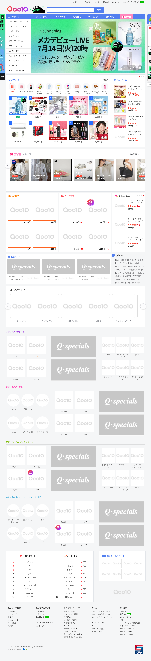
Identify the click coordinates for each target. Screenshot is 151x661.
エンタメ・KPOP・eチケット (20, 70)
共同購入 (15, 196)
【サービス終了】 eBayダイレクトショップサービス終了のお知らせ (129, 266)
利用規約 (67, 617)
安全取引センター (70, 629)
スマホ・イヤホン (16, 46)
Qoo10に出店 (123, 2)
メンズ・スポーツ (16, 36)
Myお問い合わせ (70, 611)
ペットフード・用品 (16, 61)
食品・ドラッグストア (17, 56)
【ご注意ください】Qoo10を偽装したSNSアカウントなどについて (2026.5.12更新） (129, 263)
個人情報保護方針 (70, 620)
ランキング (13, 80)
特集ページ (15, 257)
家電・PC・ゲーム (16, 41)
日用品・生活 (14, 51)
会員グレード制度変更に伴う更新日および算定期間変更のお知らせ (129, 276)
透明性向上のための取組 (73, 637)
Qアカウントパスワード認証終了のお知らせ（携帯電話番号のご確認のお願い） (129, 270)
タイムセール (120, 80)
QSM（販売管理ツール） (101, 611)
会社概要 (123, 611)
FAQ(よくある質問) (71, 614)
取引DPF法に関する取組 (73, 634)
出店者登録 (40, 611)
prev (8, 166)
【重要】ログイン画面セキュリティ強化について (129, 283)
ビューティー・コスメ (17, 26)
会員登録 (11, 611)
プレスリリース (126, 617)
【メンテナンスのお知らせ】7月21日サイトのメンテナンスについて (129, 273)
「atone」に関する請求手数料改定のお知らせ (129, 279)
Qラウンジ (40, 626)
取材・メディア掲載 (127, 626)
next (143, 166)
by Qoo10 (27, 154)
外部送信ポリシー (70, 623)
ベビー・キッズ (15, 65)
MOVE (15, 154)
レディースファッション (18, 21)
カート (97, 2)
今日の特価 (69, 196)
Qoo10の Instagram (127, 634)
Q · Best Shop (124, 196)
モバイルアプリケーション (102, 617)
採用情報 (123, 614)
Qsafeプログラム (70, 631)
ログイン (76, 2)
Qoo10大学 (135, 2)
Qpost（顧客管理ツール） (101, 614)
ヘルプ (113, 2)
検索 (99, 10)
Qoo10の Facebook (127, 629)
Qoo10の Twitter (126, 631)
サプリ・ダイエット (16, 31)
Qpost (106, 2)
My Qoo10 (86, 2)
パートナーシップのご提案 (130, 623)
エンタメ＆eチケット (116, 556)
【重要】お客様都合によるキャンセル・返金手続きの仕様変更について (129, 260)
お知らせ (120, 255)
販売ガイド (40, 614)
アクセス (67, 626)
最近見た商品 (97, 632)
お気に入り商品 (98, 629)
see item (111, 339)
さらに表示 (106, 80)
